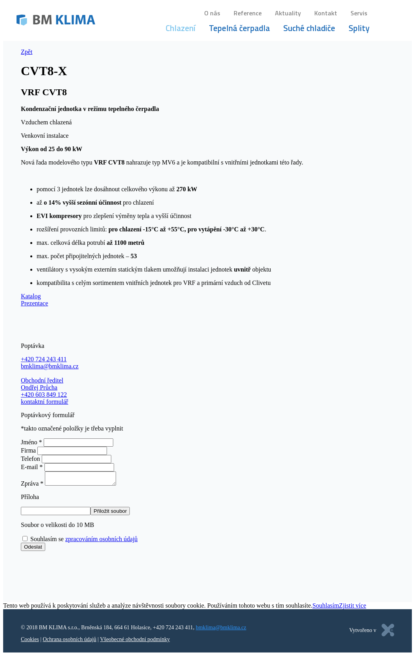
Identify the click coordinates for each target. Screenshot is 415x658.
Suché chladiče (310, 29)
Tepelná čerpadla (240, 29)
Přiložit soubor (110, 513)
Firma (28, 450)
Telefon (30, 458)
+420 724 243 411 (173, 630)
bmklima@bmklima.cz (221, 630)
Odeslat (33, 549)
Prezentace (34, 303)
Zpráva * (32, 485)
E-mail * (32, 467)
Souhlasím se (84, 541)
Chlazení (182, 29)
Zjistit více (352, 607)
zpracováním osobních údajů (101, 541)
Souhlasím (325, 607)
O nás (213, 14)
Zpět (26, 51)
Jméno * (31, 442)
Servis (360, 14)
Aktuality (289, 14)
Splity (360, 29)
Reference (249, 14)
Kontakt (326, 14)
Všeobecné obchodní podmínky (135, 642)
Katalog (31, 296)
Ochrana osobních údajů (69, 642)
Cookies (30, 642)
